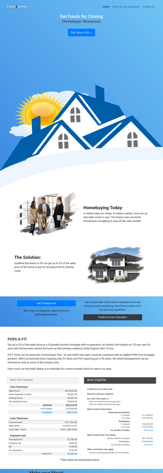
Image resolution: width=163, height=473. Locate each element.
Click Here (148, 430)
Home (106, 6)
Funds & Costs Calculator (113, 317)
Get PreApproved (46, 303)
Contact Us (148, 6)
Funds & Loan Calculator (126, 6)
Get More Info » (81, 32)
